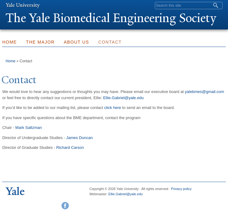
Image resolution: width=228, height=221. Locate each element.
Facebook (65, 205)
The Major (40, 42)
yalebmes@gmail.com (204, 91)
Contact (109, 42)
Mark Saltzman (28, 127)
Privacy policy (181, 189)
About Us (76, 42)
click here (112, 107)
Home (10, 61)
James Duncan (79, 137)
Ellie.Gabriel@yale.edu (123, 97)
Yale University (23, 5)
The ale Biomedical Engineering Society (111, 18)
